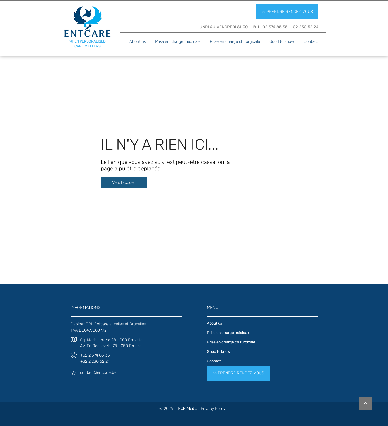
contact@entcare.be (98, 372)
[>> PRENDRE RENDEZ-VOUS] (287, 11)
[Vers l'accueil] (124, 182)
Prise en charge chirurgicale (231, 342)
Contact (214, 361)
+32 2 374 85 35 (95, 355)
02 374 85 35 (274, 26)
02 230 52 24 (305, 26)
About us (214, 323)
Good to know (218, 351)
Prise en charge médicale (228, 332)
